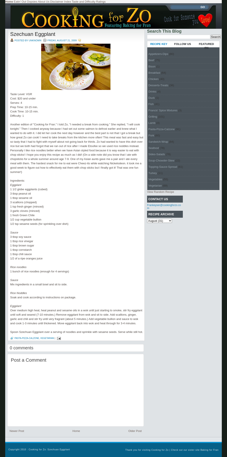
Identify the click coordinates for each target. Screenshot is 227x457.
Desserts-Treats (158, 85)
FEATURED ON (206, 46)
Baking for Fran (210, 450)
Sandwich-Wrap (158, 141)
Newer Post (17, 431)
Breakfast (154, 72)
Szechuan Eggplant (32, 34)
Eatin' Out (20, 1)
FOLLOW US (182, 44)
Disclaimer (56, 1)
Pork (151, 135)
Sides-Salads (156, 154)
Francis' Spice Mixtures (162, 110)
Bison (152, 66)
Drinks (152, 91)
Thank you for (133, 450)
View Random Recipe (160, 191)
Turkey (152, 173)
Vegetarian (47, 338)
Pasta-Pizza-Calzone (27, 338)
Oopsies (32, 1)
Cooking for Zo (160, 450)
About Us (43, 1)
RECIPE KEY (158, 44)
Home (76, 431)
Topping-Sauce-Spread (162, 166)
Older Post (135, 431)
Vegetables (155, 179)
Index (67, 1)
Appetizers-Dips (158, 54)
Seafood (153, 148)
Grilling (152, 116)
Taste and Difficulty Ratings (89, 1)
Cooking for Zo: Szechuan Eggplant (49, 449)
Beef (151, 60)
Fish (151, 104)
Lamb (152, 123)
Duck (151, 97)
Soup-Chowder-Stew (161, 160)
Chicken (153, 79)
